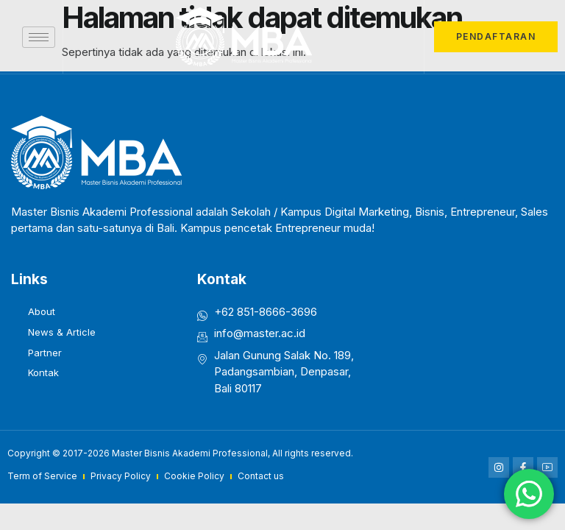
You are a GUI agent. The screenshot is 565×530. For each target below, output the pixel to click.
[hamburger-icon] (38, 37)
